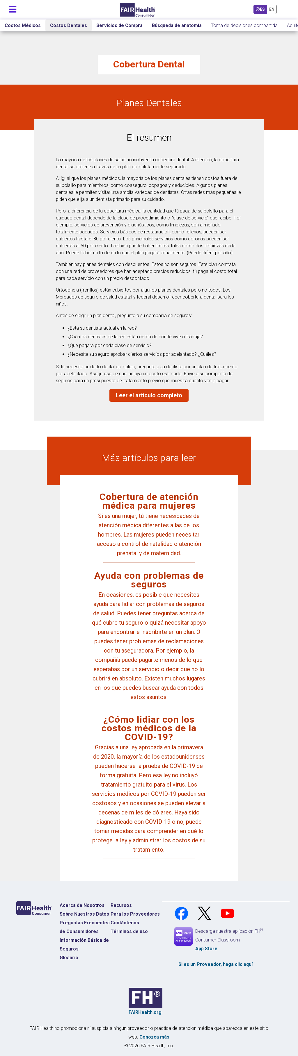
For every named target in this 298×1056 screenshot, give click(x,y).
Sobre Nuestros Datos (84, 914)
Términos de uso (129, 931)
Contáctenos (125, 922)
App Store (206, 948)
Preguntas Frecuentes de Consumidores (85, 927)
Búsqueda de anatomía (177, 25)
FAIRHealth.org (145, 1012)
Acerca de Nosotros (82, 905)
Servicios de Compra (119, 25)
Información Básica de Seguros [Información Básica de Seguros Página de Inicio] (84, 944)
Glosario (69, 957)
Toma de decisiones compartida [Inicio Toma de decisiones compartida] (244, 25)
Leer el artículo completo (149, 395)
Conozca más (154, 1037)
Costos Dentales (68, 25)
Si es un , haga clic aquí (215, 964)
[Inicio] (137, 10)
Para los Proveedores (135, 914)
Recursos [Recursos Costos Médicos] (121, 905)
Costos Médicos (23, 25)
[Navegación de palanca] (12, 8)
